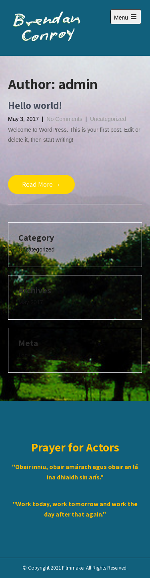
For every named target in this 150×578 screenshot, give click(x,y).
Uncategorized (108, 119)
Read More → (41, 184)
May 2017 (30, 302)
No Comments (64, 119)
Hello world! (35, 105)
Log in (26, 355)
